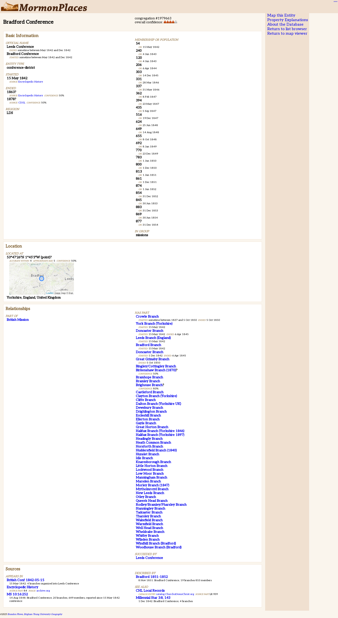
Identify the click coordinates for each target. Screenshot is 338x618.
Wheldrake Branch (150, 532)
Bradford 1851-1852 (152, 577)
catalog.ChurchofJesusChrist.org (175, 594)
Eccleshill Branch (148, 415)
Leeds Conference (149, 558)
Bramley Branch (148, 381)
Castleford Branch (149, 392)
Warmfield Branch (149, 524)
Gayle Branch (146, 423)
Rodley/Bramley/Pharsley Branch (161, 505)
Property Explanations (287, 20)
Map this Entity (281, 15)
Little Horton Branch (151, 466)
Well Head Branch (149, 528)
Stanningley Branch (150, 508)
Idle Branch (144, 458)
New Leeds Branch (150, 493)
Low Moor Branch (150, 474)
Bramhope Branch (149, 377)
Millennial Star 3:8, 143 (153, 598)
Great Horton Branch (152, 427)
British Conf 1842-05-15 (25, 580)
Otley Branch (146, 497)
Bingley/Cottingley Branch (156, 366)
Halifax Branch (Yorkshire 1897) (160, 435)
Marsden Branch (148, 481)
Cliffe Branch (146, 400)
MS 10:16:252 (17, 594)
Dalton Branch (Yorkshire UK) (158, 404)
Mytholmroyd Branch (152, 489)
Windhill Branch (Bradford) (156, 543)
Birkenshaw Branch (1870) (156, 370)
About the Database (285, 24)
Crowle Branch (147, 316)
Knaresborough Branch (153, 462)
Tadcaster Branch (149, 512)
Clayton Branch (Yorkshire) (156, 396)
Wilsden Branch (148, 540)
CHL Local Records (150, 591)
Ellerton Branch (148, 419)
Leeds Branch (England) (153, 338)
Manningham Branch (151, 477)
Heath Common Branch (153, 443)
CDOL (21, 102)
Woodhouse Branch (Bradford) (159, 547)
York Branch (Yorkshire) (154, 324)
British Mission (18, 320)
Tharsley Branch (148, 516)
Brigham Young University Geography (43, 614)
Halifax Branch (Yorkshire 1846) (160, 431)
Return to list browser (287, 29)
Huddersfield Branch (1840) (156, 450)
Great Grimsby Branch (152, 359)
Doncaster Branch (149, 331)
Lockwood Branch (149, 470)
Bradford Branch (148, 345)
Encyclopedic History (30, 81)
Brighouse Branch (149, 385)
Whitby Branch (147, 536)
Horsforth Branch (149, 446)
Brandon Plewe (15, 614)
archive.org (43, 590)
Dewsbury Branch (149, 408)
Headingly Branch (149, 439)
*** (335, 2)
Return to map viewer (287, 33)
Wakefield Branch (149, 520)
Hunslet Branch (147, 454)
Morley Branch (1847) (152, 485)
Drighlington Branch (151, 412)
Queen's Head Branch (151, 501)
